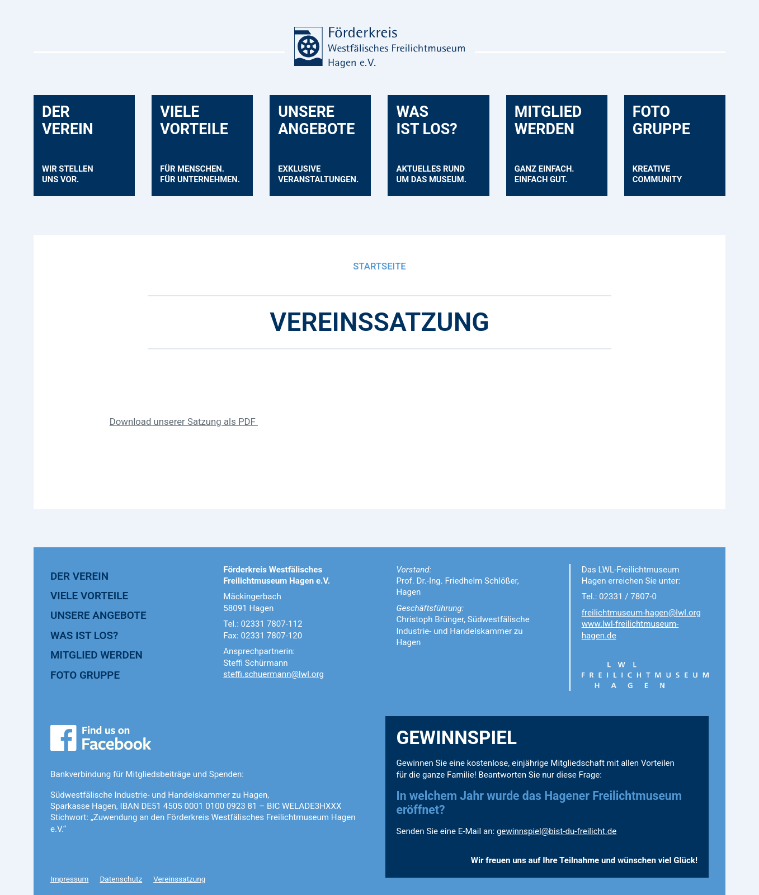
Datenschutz (121, 878)
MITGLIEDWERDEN (550, 149)
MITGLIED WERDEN (96, 654)
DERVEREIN (73, 149)
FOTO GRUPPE (85, 675)
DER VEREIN (79, 576)
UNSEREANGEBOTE (324, 149)
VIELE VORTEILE (89, 595)
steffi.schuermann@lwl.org (273, 674)
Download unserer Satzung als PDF (184, 421)
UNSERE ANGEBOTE (98, 615)
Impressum (69, 878)
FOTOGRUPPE (663, 149)
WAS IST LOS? (84, 635)
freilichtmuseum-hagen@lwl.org (641, 613)
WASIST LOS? (436, 149)
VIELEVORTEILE (205, 149)
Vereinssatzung (179, 878)
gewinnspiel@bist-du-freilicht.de (556, 831)
